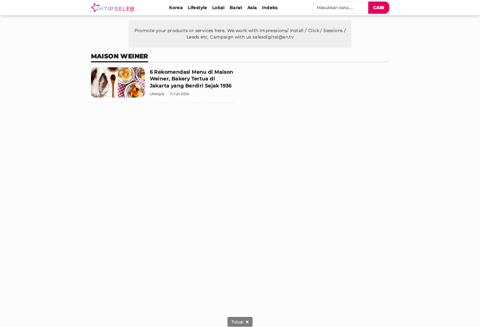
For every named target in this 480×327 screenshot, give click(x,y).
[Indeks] (269, 7)
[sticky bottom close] (240, 322)
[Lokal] (218, 7)
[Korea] (176, 7)
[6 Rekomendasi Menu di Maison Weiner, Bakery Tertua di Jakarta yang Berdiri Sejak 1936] (163, 85)
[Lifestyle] (197, 7)
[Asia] (252, 7)
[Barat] (236, 7)
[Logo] (113, 7)
